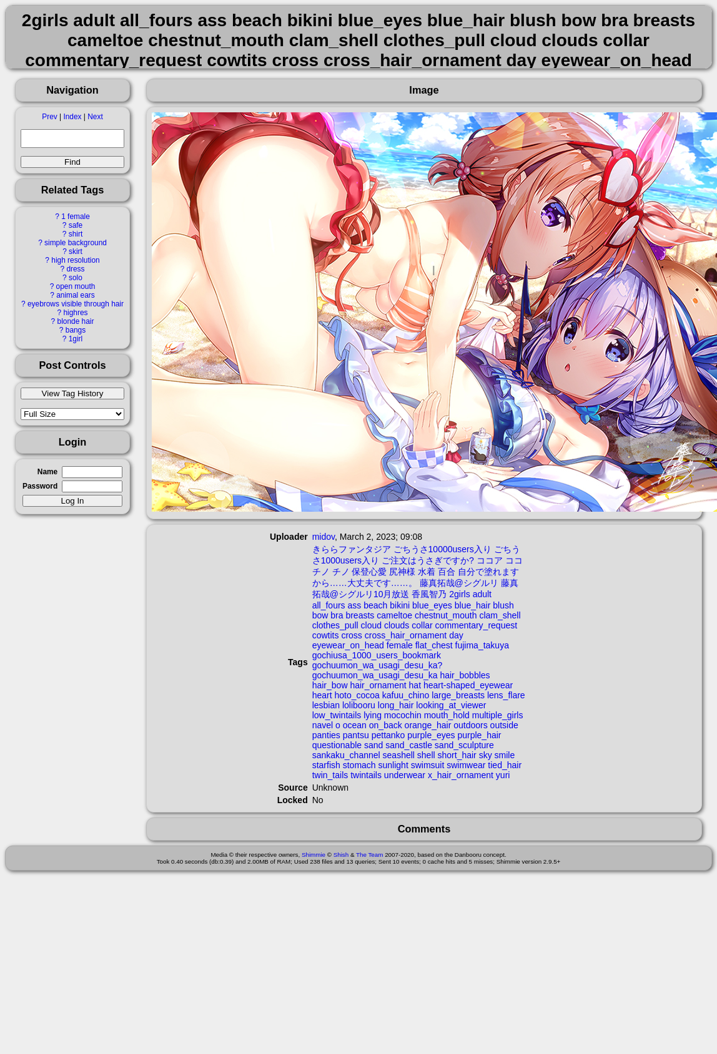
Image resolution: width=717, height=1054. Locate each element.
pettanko (388, 735)
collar (422, 625)
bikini (400, 605)
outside (504, 725)
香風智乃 (429, 594)
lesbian (326, 705)
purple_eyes (431, 735)
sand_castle (408, 745)
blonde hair (75, 321)
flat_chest (434, 645)
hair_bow (330, 685)
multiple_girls (497, 715)
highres (75, 312)
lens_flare (506, 695)
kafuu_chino (406, 695)
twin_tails (330, 775)
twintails (366, 775)
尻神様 (402, 572)
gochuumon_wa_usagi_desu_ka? (377, 665)
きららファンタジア (351, 549)
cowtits (325, 635)
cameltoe (394, 615)
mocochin (403, 715)
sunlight (393, 765)
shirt (75, 234)
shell (426, 755)
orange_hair (428, 725)
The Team (369, 854)
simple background (75, 242)
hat (415, 685)
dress (75, 269)
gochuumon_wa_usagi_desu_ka (375, 675)
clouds (396, 625)
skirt (75, 251)
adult (482, 594)
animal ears (75, 295)
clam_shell (499, 615)
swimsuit (428, 765)
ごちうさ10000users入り (442, 549)
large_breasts (458, 695)
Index (72, 116)
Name (47, 471)
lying (372, 715)
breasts (359, 615)
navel (322, 725)
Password (39, 486)
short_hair (457, 755)
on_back (385, 725)
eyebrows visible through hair (75, 304)
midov (323, 537)
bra (336, 615)
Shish (341, 854)
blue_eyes (432, 605)
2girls (459, 594)
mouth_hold (447, 715)
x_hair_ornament (460, 775)
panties (326, 735)
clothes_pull (335, 625)
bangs (76, 330)
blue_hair (473, 605)
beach (375, 605)
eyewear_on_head (348, 645)
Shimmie (313, 854)
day (456, 635)
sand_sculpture (464, 745)
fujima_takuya (482, 645)
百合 (446, 572)
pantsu (356, 735)
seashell (399, 755)
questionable (337, 745)
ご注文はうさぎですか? (428, 560)
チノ (341, 572)
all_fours (328, 605)
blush (503, 605)
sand (373, 745)
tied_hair (505, 765)
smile (505, 755)
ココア (490, 560)
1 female (75, 216)
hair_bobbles (465, 675)
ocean (355, 725)
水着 (426, 572)
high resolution (75, 260)
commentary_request (476, 625)
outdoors (470, 725)
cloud (371, 625)
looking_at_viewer (451, 705)
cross (351, 635)
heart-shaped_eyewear (468, 685)
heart (322, 695)
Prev (49, 116)
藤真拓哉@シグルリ (459, 583)
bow (320, 615)
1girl (75, 338)
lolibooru (358, 705)
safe (75, 225)
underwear (404, 775)
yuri (503, 775)
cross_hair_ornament (406, 635)
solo (75, 277)
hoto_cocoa (357, 695)
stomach (359, 765)
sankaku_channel (346, 755)
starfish (326, 765)
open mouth (76, 286)
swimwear (466, 765)
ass (355, 605)
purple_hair (479, 735)
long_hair (396, 705)
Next (94, 116)
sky (485, 755)
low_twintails (337, 715)
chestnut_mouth (446, 615)
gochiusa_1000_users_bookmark (376, 655)
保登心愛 (369, 572)
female (400, 645)
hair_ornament (378, 685)
